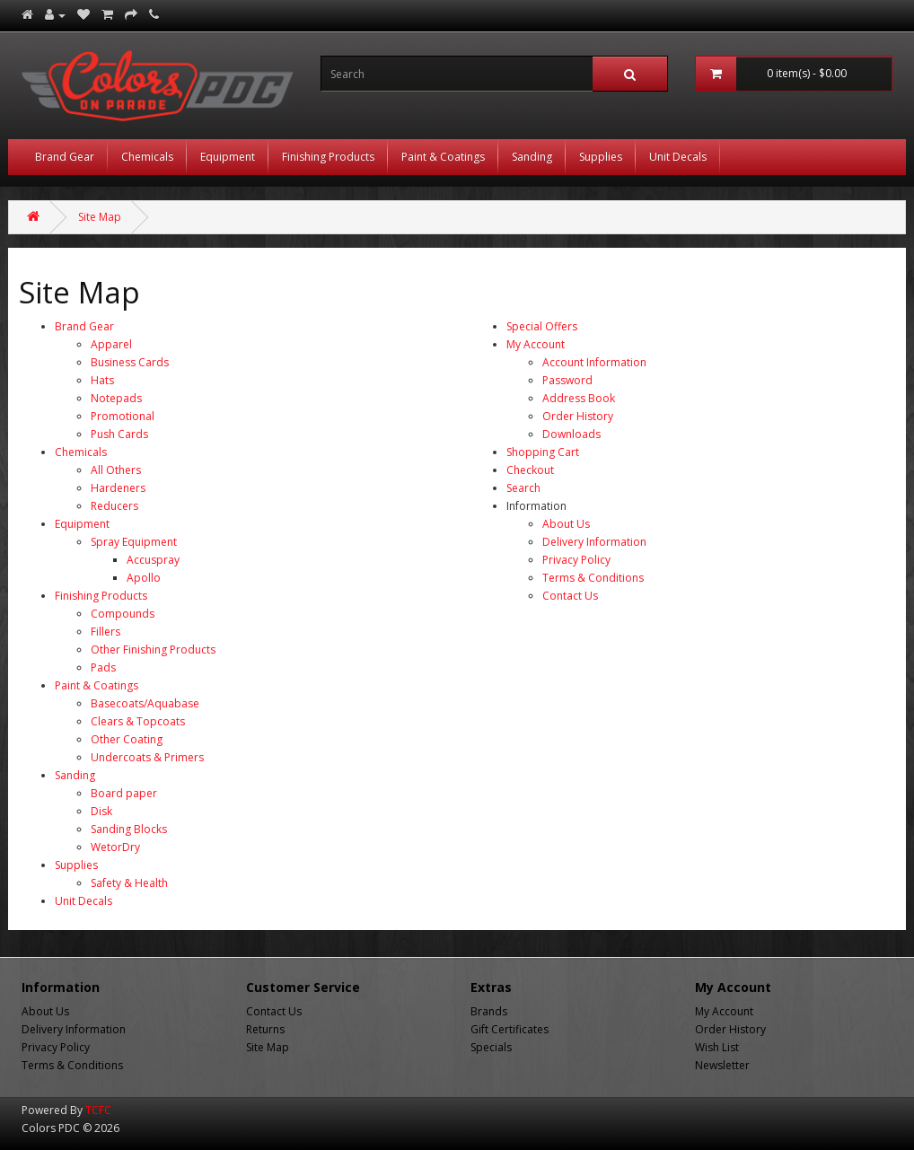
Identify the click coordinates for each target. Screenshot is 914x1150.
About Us (566, 523)
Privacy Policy (576, 559)
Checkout (530, 470)
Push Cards (119, 434)
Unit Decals (678, 156)
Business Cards (130, 362)
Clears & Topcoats (138, 721)
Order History (577, 416)
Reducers (114, 506)
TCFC (98, 1110)
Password (567, 380)
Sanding (532, 156)
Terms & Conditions (593, 577)
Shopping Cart (542, 452)
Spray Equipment (134, 541)
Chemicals (147, 156)
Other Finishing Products (153, 649)
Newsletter (722, 1065)
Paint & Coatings (443, 156)
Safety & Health (129, 883)
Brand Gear (64, 156)
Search (523, 488)
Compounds (122, 613)
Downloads (571, 434)
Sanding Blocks (129, 829)
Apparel (111, 344)
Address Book (578, 398)
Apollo (144, 577)
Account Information (594, 362)
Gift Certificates (509, 1029)
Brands (488, 1011)
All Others (116, 470)
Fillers (105, 631)
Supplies (600, 156)
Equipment (227, 156)
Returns (265, 1029)
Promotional (122, 416)
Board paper (124, 793)
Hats (102, 380)
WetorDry (115, 847)
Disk (101, 811)
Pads (103, 667)
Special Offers (541, 326)
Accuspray (153, 559)
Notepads (116, 398)
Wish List (717, 1047)
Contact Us (570, 595)
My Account (535, 344)
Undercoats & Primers (147, 757)
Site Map (99, 216)
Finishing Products (328, 156)
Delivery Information (594, 541)
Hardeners (118, 488)
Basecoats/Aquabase (145, 703)
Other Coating (127, 739)
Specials (491, 1047)
